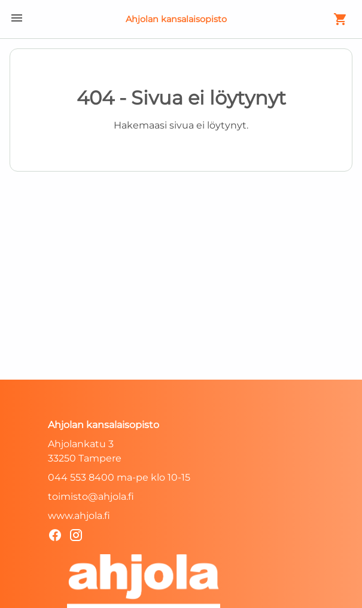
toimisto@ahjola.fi (91, 496)
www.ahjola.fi (79, 515)
